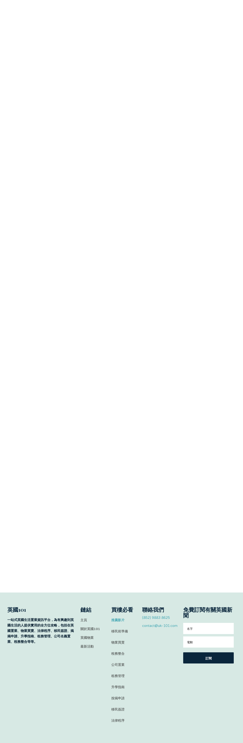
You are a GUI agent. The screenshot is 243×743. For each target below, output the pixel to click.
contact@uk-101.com (160, 626)
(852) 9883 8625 (156, 618)
